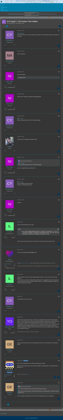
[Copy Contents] (58, 229)
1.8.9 (42, 14)
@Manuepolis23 (20, 33)
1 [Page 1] (6, 404)
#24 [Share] (59, 94)
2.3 (15, 14)
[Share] (60, 26)
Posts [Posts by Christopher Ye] (5, 44)
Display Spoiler (22, 77)
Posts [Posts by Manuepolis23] (5, 65)
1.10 (48, 14)
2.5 (17, 14)
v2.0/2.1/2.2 (11, 14)
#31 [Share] (59, 249)
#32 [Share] (59, 274)
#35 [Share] (59, 340)
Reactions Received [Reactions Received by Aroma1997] (7, 374)
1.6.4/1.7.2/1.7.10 (36, 14)
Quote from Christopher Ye (26, 161)
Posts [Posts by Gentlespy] (5, 354)
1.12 (54, 14)
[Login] (58, 1)
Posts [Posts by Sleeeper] (5, 150)
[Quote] (58, 46)
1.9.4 (45, 14)
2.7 (22, 14)
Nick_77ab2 (20, 118)
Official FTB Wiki (24, 263)
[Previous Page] (3, 26)
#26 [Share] (59, 136)
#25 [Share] (59, 116)
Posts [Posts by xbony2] (5, 265)
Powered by (31, 418)
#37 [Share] (59, 382)
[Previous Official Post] (55, 377)
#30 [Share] (59, 222)
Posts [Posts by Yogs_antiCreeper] (5, 331)
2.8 (24, 14)
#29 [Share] (59, 199)
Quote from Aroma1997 (25, 386)
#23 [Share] (59, 71)
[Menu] (61, 1)
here (27, 374)
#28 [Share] (59, 179)
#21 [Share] (59, 30)
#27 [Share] (59, 157)
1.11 (51, 14)
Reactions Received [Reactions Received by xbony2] (7, 263)
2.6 (20, 14)
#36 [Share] (59, 360)
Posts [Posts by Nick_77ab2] (5, 86)
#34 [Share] (59, 317)
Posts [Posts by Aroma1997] (5, 376)
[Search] (55, 1)
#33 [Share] (59, 296)
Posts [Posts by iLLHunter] (5, 236)
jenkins (36, 12)
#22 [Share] (59, 51)
